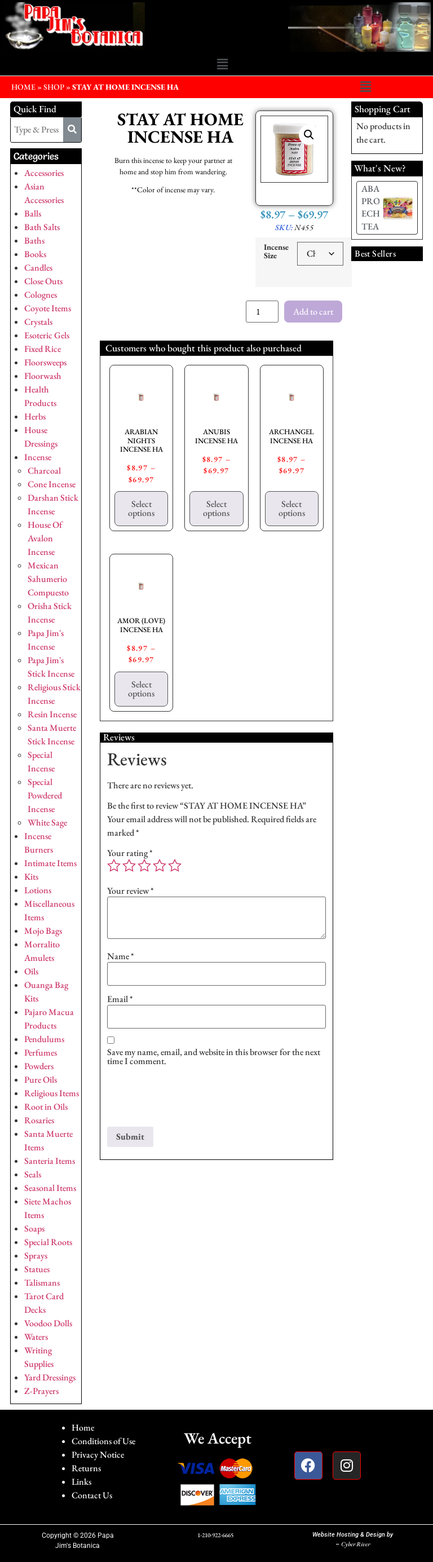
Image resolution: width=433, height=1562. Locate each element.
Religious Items (51, 1093)
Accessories (44, 173)
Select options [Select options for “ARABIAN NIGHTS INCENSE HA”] (141, 508)
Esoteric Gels (46, 335)
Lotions (37, 890)
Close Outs (43, 281)
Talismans (42, 1283)
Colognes (40, 295)
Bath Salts (42, 227)
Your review (130, 890)
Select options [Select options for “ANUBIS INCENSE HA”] (216, 508)
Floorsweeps (45, 362)
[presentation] (193, 1099)
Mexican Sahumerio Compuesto (48, 578)
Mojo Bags (43, 931)
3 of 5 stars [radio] (144, 865)
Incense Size (276, 251)
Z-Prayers (41, 1391)
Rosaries (39, 1120)
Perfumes (40, 1052)
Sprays (35, 1255)
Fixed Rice (42, 349)
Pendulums (44, 1039)
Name (120, 956)
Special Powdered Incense (45, 795)
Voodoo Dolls (48, 1323)
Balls (32, 213)
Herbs (35, 416)
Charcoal (44, 470)
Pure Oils (40, 1080)
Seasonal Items (50, 1188)
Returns (86, 1468)
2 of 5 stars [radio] (129, 865)
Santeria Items (49, 1161)
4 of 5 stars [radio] (159, 865)
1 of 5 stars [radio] (114, 865)
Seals (32, 1174)
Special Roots (48, 1242)
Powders (39, 1066)
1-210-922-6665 (215, 1535)
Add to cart (313, 311)
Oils (31, 971)
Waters (36, 1337)
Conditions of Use (103, 1441)
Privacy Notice (98, 1454)
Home (83, 1427)
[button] (222, 65)
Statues (37, 1269)
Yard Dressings (50, 1377)
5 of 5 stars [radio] (175, 865)
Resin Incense (52, 714)
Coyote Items (47, 308)
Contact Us (92, 1495)
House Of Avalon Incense (45, 538)
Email (120, 999)
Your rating (130, 853)
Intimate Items (50, 863)
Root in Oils (46, 1107)
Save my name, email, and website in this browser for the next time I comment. (213, 1057)
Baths (34, 240)
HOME (23, 87)
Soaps (34, 1228)
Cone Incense (52, 484)
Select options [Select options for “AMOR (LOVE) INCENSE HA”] (141, 688)
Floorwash (42, 376)
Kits (31, 877)
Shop (53, 87)
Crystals (38, 322)
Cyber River (355, 1544)
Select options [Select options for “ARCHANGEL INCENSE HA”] (292, 508)
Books (35, 254)
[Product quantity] (262, 312)
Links (81, 1482)
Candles (38, 267)
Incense (37, 457)
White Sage (47, 822)
